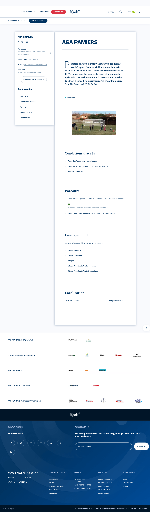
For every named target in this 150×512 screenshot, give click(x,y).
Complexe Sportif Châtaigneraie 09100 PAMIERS (31, 53)
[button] (11, 12)
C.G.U (90, 508)
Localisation (24, 118)
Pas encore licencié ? (82, 488)
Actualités (103, 490)
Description (24, 96)
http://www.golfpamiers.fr (29, 72)
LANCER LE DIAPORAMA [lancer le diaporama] (94, 122)
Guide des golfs (38, 21)
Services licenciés (56, 486)
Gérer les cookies (140, 508)
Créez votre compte (82, 485)
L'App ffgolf (128, 482)
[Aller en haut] (146, 328)
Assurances (54, 490)
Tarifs (51, 482)
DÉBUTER (110, 12)
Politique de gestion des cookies (121, 508)
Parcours (22, 107)
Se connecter (104, 482)
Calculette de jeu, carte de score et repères (87, 207)
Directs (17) (59, 12)
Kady (125, 479)
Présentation (104, 479)
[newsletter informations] (88, 427)
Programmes (103, 486)
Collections (103, 493)
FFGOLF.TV (44, 12)
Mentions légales (81, 508)
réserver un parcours (32, 80)
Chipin (125, 486)
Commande (53, 479)
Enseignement (25, 112)
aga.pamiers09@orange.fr (35, 64)
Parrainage (53, 493)
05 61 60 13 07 (33, 59)
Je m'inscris (141, 446)
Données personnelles (100, 508)
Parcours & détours (16, 21)
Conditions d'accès (27, 102)
